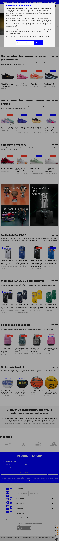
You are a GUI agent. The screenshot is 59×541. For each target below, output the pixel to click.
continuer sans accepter (44, 23)
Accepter (39, 42)
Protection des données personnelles (17, 38)
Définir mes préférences (24, 42)
